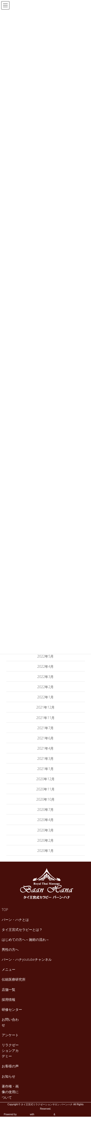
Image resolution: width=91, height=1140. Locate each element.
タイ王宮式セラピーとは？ (22, 929)
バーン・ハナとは (15, 919)
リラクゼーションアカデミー (10, 1050)
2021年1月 (45, 768)
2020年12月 (45, 779)
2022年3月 (45, 676)
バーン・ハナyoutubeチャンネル (27, 959)
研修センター (12, 1009)
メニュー (8, 969)
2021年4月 (45, 748)
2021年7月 (45, 728)
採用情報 (8, 999)
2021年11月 (45, 717)
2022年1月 (45, 697)
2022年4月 (45, 666)
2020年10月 (45, 799)
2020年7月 (45, 809)
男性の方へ (10, 949)
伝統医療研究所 (13, 979)
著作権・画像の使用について (10, 1092)
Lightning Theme (44, 1114)
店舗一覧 (8, 989)
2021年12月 (45, 707)
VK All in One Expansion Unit (71, 1114)
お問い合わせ (10, 1022)
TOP (5, 909)
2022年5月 (45, 656)
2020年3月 (45, 830)
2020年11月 (45, 789)
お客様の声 (10, 1066)
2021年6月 (45, 738)
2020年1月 (45, 850)
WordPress (23, 1114)
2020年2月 (45, 840)
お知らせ (8, 1076)
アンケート (10, 1035)
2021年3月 (45, 758)
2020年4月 (45, 819)
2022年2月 (45, 687)
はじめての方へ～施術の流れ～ (25, 939)
